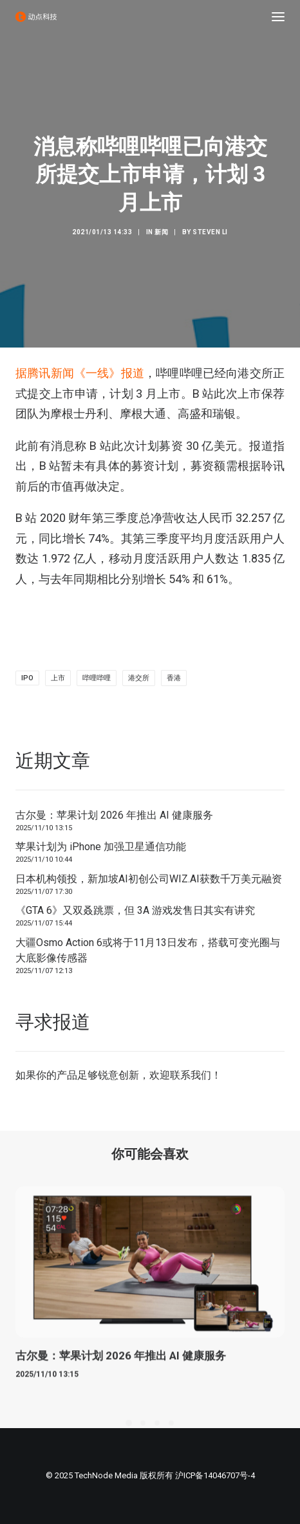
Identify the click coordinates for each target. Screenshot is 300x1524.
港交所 (138, 678)
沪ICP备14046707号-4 (215, 1475)
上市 (58, 678)
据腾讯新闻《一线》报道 (79, 373)
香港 (174, 678)
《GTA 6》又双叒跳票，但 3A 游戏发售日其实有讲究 (135, 910)
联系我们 (190, 1075)
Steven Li (210, 232)
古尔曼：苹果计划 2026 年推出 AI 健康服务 (114, 815)
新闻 (161, 232)
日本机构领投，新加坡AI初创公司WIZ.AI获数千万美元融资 (148, 879)
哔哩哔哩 (96, 678)
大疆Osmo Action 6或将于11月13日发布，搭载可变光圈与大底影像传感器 (147, 950)
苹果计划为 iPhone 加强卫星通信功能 (100, 847)
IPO (27, 678)
